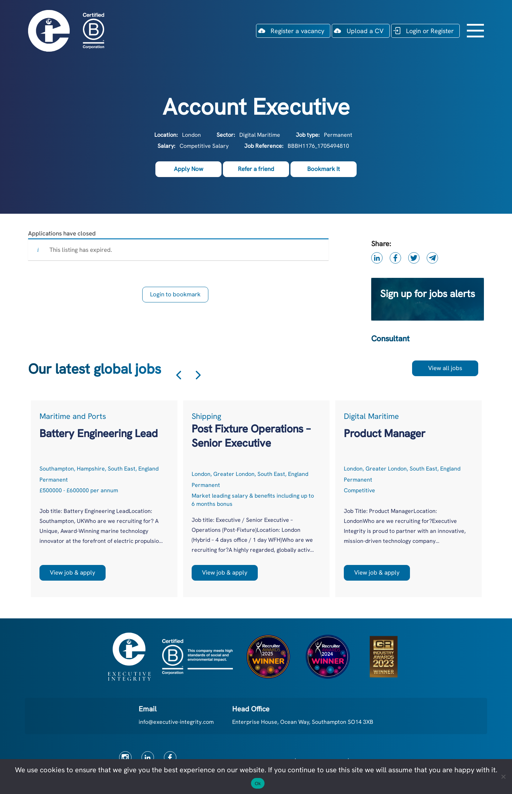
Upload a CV (365, 31)
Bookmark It (323, 169)
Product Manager (384, 433)
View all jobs (445, 368)
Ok (258, 783)
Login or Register (430, 31)
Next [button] (198, 375)
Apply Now (188, 169)
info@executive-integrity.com (176, 722)
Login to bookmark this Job (175, 296)
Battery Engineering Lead (98, 433)
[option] (104, 498)
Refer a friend (256, 169)
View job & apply (72, 572)
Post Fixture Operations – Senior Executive (251, 436)
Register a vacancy (297, 31)
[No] (503, 776)
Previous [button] (178, 375)
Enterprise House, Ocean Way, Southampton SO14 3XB (302, 722)
